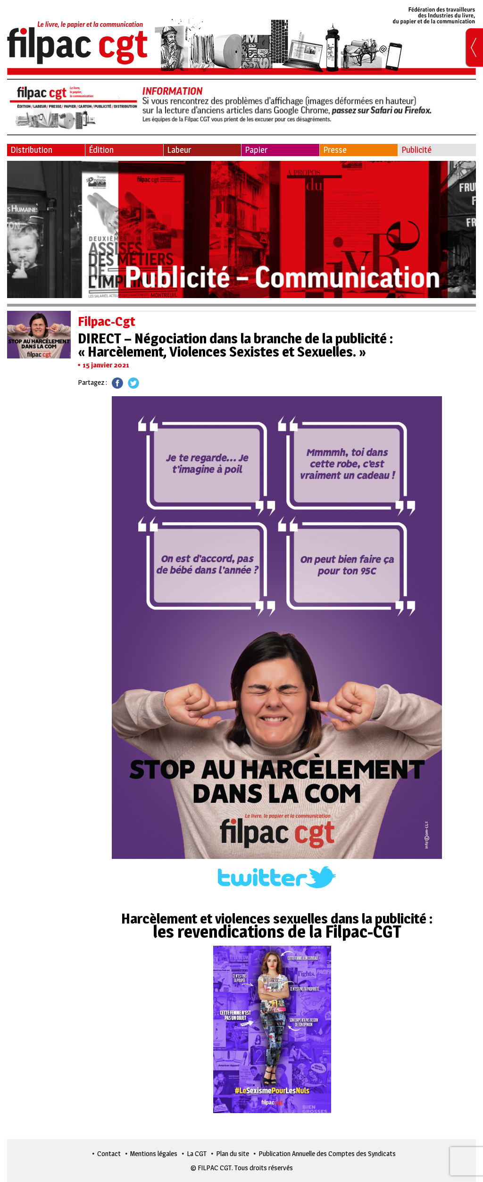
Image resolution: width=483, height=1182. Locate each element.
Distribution (31, 150)
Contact (109, 1153)
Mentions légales (153, 1153)
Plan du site (232, 1153)
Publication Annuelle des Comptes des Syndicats (327, 1153)
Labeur (179, 150)
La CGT (197, 1153)
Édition (101, 150)
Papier (256, 150)
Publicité (416, 150)
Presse (335, 150)
